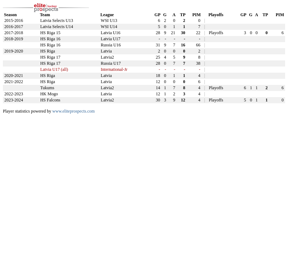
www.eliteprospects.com (73, 111)
